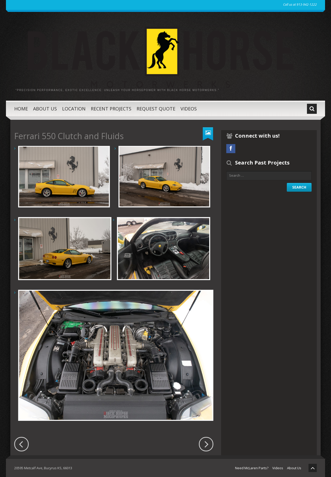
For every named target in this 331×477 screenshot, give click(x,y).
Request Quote (156, 109)
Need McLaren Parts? (251, 468)
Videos (188, 109)
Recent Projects (111, 109)
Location (74, 109)
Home (21, 109)
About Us (45, 109)
